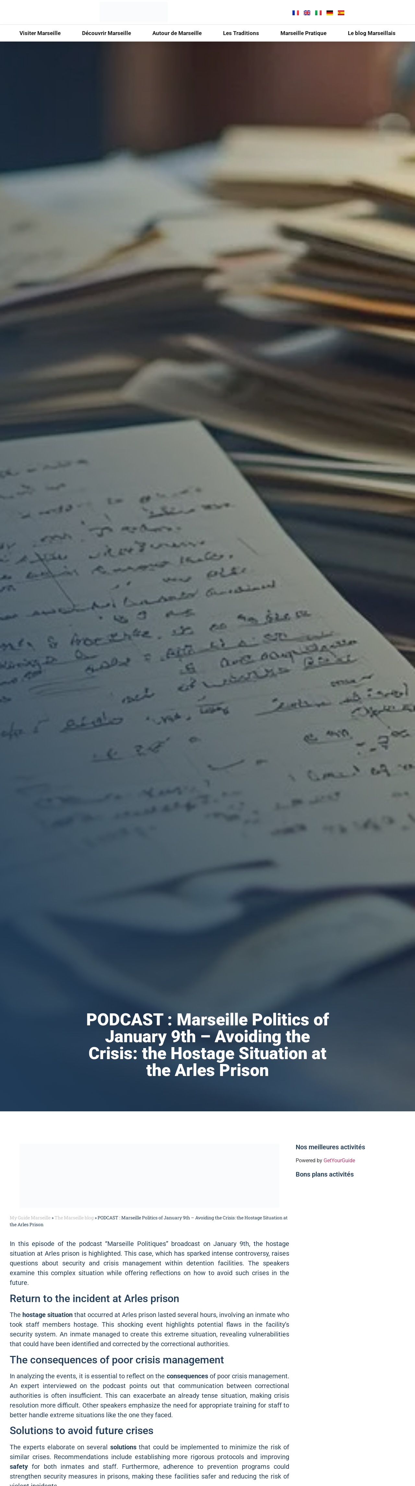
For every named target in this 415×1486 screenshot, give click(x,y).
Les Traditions (241, 33)
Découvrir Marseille (106, 33)
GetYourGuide (339, 1160)
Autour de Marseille (177, 33)
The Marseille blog (74, 1217)
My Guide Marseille (30, 1217)
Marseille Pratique (303, 33)
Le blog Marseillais (372, 33)
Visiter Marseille (40, 33)
